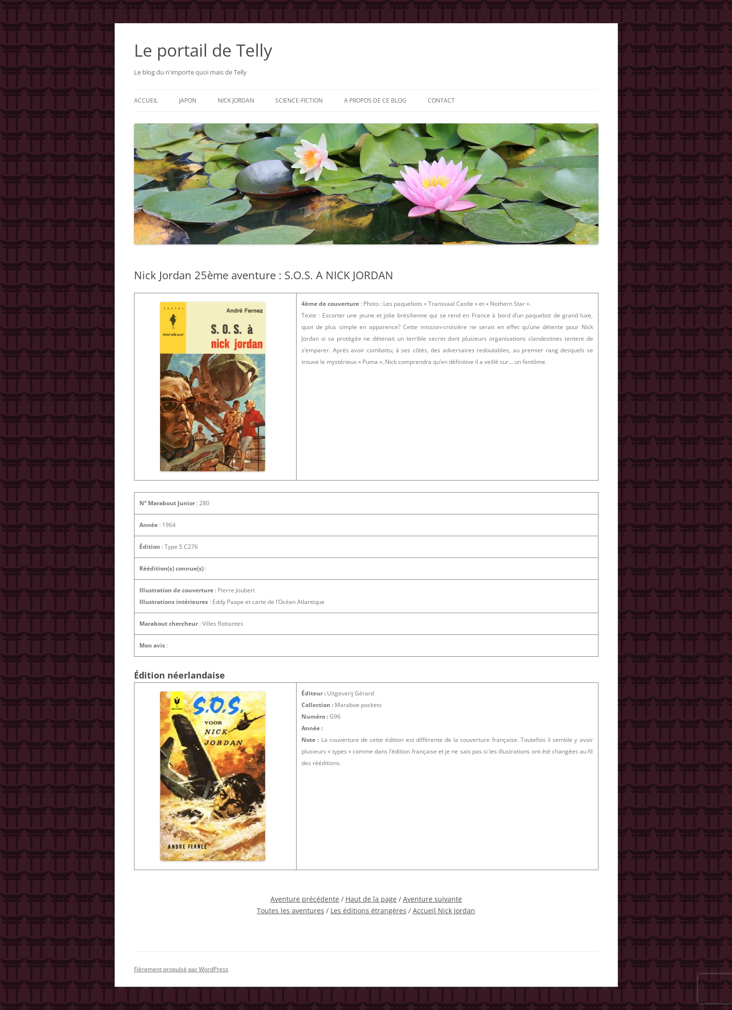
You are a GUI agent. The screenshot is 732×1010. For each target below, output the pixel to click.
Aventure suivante (432, 899)
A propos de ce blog (375, 100)
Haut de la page (371, 899)
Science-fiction (299, 100)
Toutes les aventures (290, 910)
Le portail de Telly (203, 50)
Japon (187, 100)
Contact (441, 100)
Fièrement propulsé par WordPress (181, 969)
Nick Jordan (236, 100)
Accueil (146, 100)
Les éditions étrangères (368, 910)
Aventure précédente (304, 899)
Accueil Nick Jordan (444, 910)
